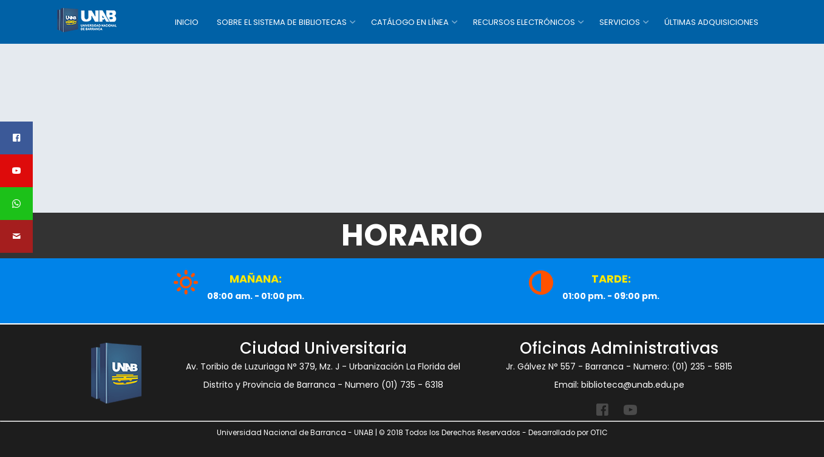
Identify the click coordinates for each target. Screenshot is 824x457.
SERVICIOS (619, 22)
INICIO (187, 22)
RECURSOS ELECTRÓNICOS (524, 22)
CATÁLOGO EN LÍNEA (410, 22)
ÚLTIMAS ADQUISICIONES (711, 22)
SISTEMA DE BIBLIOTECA (105, 20)
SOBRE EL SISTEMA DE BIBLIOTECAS (282, 22)
